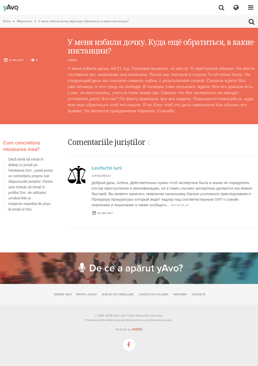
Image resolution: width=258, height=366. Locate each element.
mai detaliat (180, 205)
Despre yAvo (62, 294)
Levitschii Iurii (107, 168)
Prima (7, 21)
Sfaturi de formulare (118, 294)
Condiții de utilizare (153, 294)
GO (137, 329)
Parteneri (180, 294)
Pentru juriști (86, 294)
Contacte (198, 294)
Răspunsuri (24, 21)
